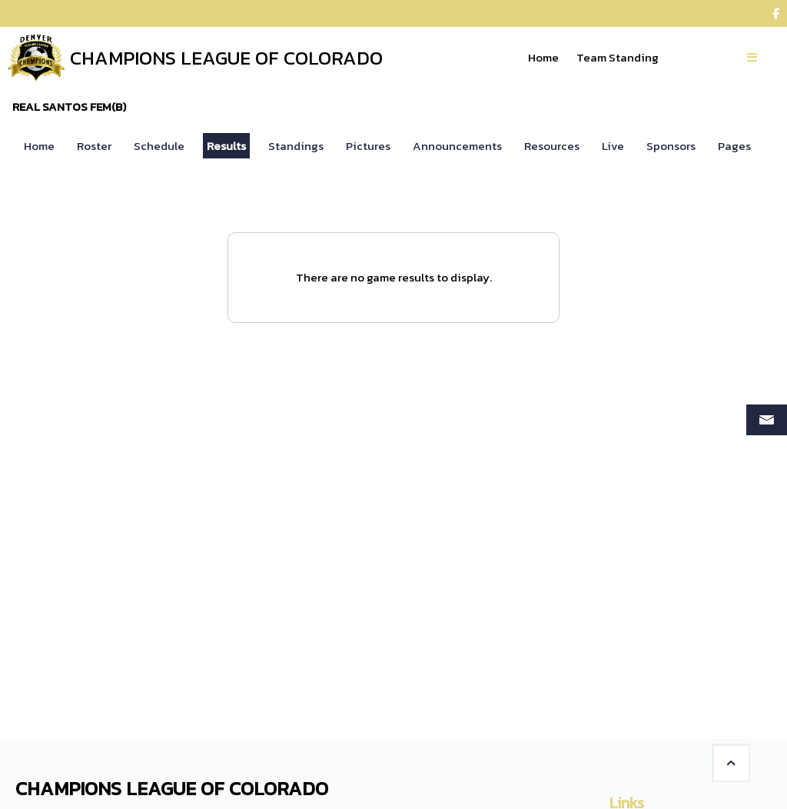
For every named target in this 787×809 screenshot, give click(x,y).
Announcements (457, 146)
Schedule (159, 146)
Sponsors (671, 146)
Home (39, 146)
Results (226, 146)
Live (613, 146)
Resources (551, 146)
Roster (94, 146)
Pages (734, 146)
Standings (296, 146)
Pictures (368, 146)
